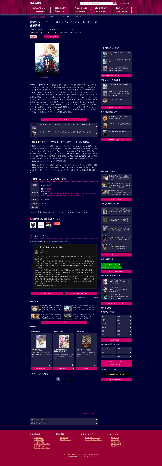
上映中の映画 (60, 8)
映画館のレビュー (65, 440)
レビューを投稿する (80, 293)
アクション (50, 32)
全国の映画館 (64, 438)
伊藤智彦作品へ (40, 368)
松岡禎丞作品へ (63, 368)
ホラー (119, 356)
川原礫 (47, 191)
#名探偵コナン (105, 267)
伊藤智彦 (48, 189)
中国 (103, 331)
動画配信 (55, 37)
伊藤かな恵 (65, 193)
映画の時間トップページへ (39, 423)
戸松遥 (58, 193)
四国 (118, 331)
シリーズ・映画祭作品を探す (116, 271)
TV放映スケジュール (117, 442)
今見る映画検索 (124, 3)
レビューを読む (121, 11)
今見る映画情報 (116, 444)
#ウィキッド (115, 264)
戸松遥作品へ (86, 368)
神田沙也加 (66, 195)
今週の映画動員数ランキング (110, 75)
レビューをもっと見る (46, 293)
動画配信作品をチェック (116, 140)
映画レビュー (116, 255)
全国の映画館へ (116, 340)
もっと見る (63, 322)
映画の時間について (116, 380)
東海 (118, 320)
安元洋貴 (52, 195)
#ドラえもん (105, 264)
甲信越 (104, 327)
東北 (118, 323)
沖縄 (118, 334)
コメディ (104, 356)
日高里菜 (79, 193)
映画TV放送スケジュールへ (116, 303)
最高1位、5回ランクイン (38, 32)
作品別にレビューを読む (42, 448)
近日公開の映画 (101, 8)
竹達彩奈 (73, 193)
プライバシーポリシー (90, 454)
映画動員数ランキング (92, 438)
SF (55, 32)
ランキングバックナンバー (93, 440)
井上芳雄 (73, 195)
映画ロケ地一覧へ (116, 365)
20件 (75, 32)
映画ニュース (60, 11)
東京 (103, 316)
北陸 (118, 327)
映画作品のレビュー (40, 446)
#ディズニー (116, 267)
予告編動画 (80, 11)
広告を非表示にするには (88, 413)
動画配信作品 (101, 11)
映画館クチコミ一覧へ (116, 361)
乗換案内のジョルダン (74, 454)
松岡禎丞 (53, 193)
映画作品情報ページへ (37, 419)
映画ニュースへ (116, 199)
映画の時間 (33, 17)
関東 (118, 316)
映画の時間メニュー (39, 8)
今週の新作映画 (81, 8)
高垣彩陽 (86, 193)
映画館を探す (40, 11)
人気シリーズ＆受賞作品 (42, 444)
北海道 (104, 323)
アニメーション (63, 32)
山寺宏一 (59, 195)
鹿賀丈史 (80, 195)
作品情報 (42, 17)
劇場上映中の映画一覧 (116, 108)
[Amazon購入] (47, 77)
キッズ (119, 352)
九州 (103, 334)
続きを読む (63, 119)
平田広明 (45, 195)
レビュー (47, 37)
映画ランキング (121, 8)
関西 (103, 320)
